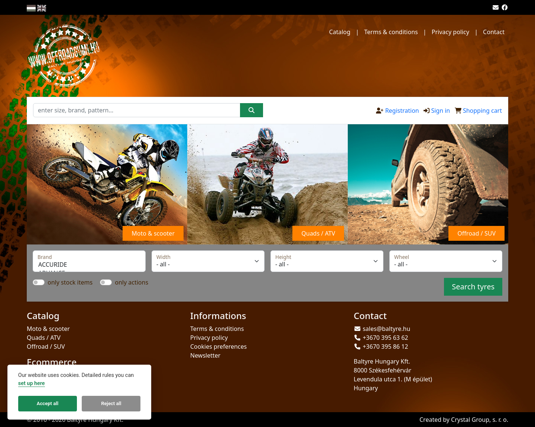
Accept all (47, 403)
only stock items (70, 282)
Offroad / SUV (46, 346)
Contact (494, 32)
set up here (31, 383)
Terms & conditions (391, 32)
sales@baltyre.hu (386, 329)
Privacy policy (450, 32)
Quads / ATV (44, 338)
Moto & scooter (48, 329)
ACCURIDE (89, 264)
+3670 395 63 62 (385, 338)
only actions (131, 282)
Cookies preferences (218, 346)
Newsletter (205, 355)
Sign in (440, 110)
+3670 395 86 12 (385, 346)
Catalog (340, 32)
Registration (402, 110)
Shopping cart (482, 110)
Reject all (111, 403)
